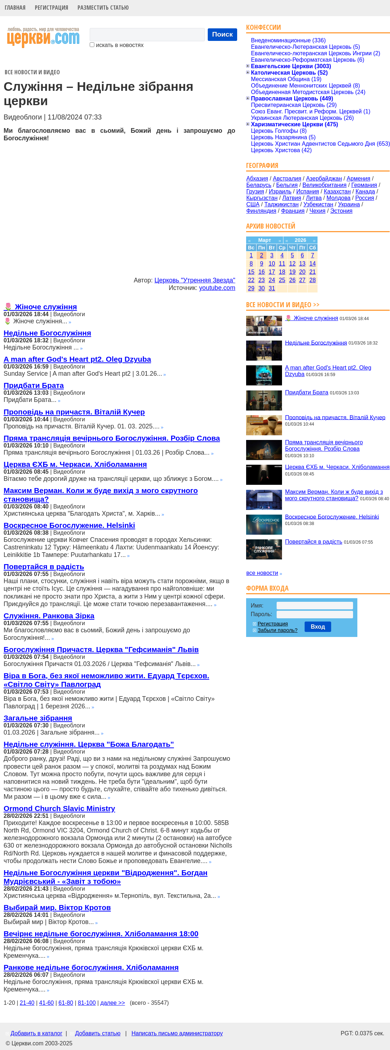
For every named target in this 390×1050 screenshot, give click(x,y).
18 (282, 272)
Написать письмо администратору (176, 1033)
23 (261, 280)
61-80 (65, 1003)
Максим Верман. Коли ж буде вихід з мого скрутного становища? (334, 495)
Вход (318, 627)
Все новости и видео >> (283, 304)
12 (292, 264)
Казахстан (337, 191)
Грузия (255, 191)
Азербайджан (324, 178)
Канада (365, 191)
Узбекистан (318, 204)
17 (272, 272)
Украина (349, 204)
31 (272, 288)
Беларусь (258, 185)
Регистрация (51, 7)
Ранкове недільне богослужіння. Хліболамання (91, 967)
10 (272, 264)
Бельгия (287, 185)
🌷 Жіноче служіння (40, 307)
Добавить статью (98, 1033)
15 (251, 272)
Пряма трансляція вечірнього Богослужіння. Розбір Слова (112, 438)
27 (302, 280)
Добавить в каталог (36, 1033)
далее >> (112, 1003)
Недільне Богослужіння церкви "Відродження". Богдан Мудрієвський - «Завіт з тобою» (105, 876)
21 (312, 272)
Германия (364, 185)
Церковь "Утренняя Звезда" (195, 280)
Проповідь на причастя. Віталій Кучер (74, 412)
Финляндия (261, 211)
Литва (314, 198)
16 (261, 272)
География (262, 165)
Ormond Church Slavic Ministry (59, 808)
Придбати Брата (34, 385)
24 (272, 280)
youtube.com (217, 287)
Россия (364, 198)
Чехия (317, 211)
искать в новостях (117, 45)
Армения (358, 178)
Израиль (280, 191)
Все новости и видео (32, 72)
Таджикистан (281, 204)
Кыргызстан (261, 198)
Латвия (291, 198)
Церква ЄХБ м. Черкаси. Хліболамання (75, 464)
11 (282, 264)
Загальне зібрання (38, 718)
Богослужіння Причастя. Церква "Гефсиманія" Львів (101, 649)
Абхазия (257, 178)
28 (312, 280)
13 (302, 264)
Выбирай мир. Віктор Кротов (57, 907)
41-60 (46, 1003)
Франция (293, 211)
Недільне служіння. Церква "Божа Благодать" (89, 744)
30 (261, 288)
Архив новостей (270, 226)
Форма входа (267, 588)
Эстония (341, 211)
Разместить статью (103, 7)
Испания (307, 191)
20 (302, 272)
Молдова (338, 198)
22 (251, 280)
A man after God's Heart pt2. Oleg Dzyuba (77, 359)
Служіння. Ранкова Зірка (49, 615)
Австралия (287, 178)
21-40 (27, 1003)
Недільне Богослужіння (47, 333)
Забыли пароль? (277, 630)
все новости (262, 573)
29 (251, 288)
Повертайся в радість (44, 566)
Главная (15, 7)
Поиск (222, 34)
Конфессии (263, 27)
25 (282, 280)
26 (292, 280)
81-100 (87, 1003)
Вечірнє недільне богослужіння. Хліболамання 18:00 (101, 933)
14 (312, 264)
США (252, 204)
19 (292, 272)
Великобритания (324, 185)
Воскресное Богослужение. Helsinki (69, 525)
